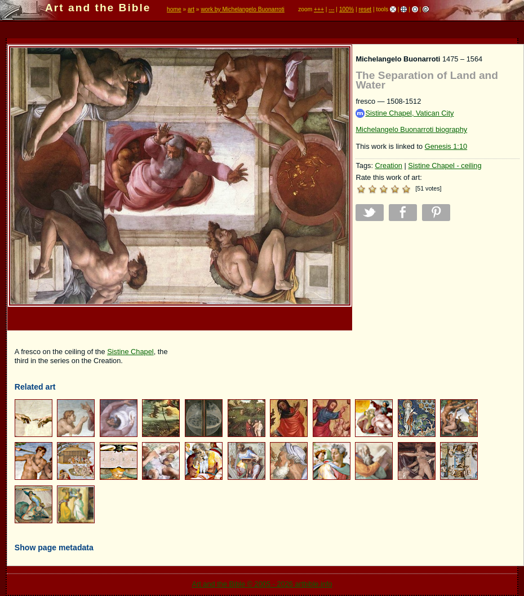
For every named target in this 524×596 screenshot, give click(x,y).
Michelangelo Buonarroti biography (411, 129)
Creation (388, 165)
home (174, 9)
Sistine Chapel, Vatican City (405, 113)
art (191, 9)
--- (331, 9)
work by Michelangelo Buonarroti (242, 9)
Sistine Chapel (130, 351)
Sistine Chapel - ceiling (444, 165)
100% (346, 9)
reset (364, 9)
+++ (319, 9)
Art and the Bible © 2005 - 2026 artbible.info (262, 584)
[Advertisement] (437, 308)
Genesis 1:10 (446, 146)
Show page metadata (54, 547)
